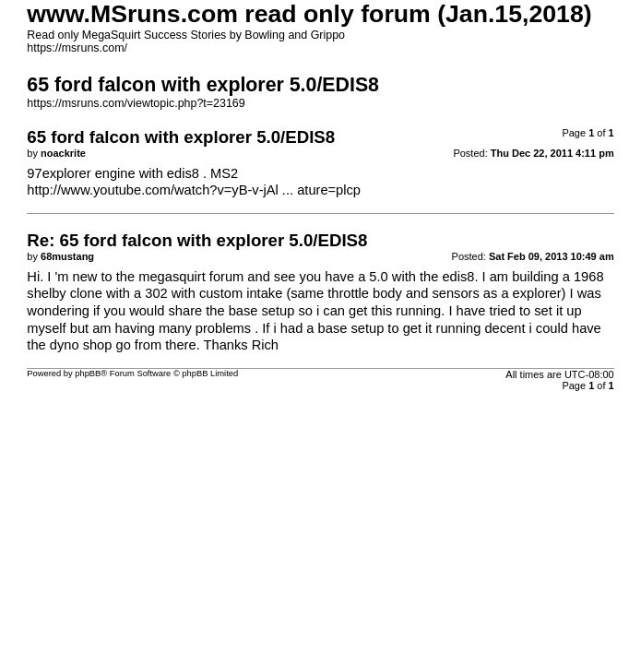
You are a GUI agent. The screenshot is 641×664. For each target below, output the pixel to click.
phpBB (88, 373)
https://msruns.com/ (77, 48)
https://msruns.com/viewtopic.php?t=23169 (135, 103)
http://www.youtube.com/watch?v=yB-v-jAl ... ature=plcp (194, 190)
